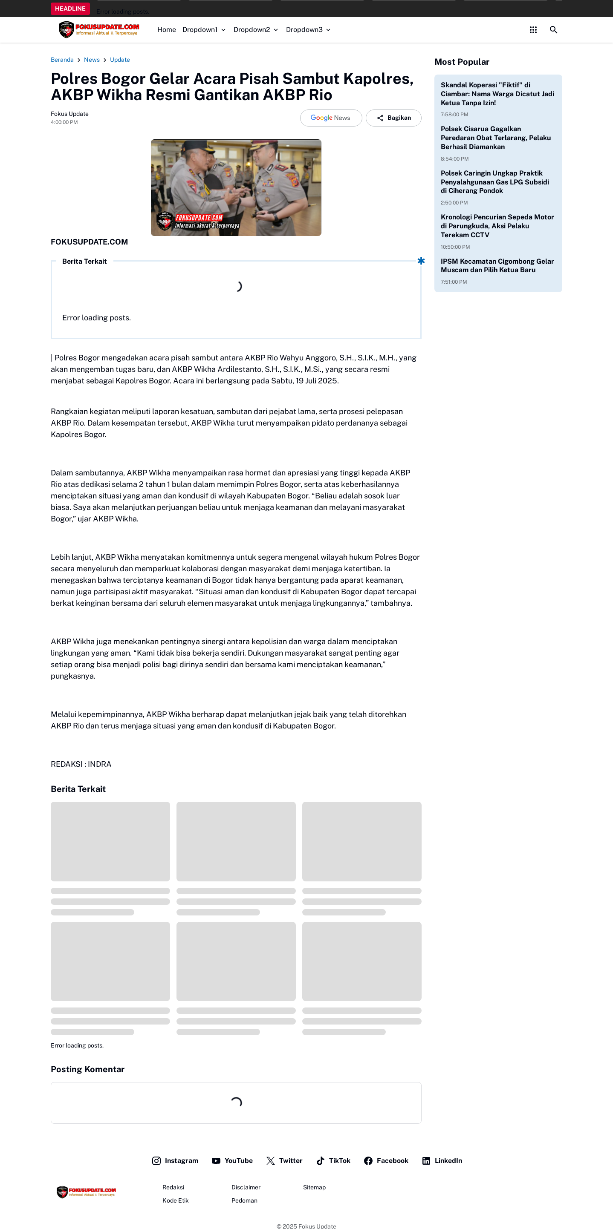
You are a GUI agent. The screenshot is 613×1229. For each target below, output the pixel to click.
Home (166, 30)
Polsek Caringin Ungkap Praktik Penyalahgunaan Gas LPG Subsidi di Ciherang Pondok (495, 182)
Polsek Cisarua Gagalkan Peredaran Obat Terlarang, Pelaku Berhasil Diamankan (496, 138)
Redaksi (173, 1187)
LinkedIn (441, 1161)
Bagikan (393, 118)
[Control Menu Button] (533, 29)
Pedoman (244, 1200)
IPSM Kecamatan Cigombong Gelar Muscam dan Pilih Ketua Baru (497, 265)
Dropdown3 (309, 30)
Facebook (385, 1161)
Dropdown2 (257, 30)
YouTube (232, 1161)
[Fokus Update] (85, 1192)
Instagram (174, 1161)
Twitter (284, 1161)
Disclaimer (245, 1187)
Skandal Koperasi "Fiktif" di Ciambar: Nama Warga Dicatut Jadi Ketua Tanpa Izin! (497, 94)
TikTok (332, 1161)
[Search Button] (553, 29)
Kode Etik (175, 1200)
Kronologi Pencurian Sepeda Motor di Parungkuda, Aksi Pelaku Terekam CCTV (497, 226)
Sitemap (314, 1187)
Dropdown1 (204, 30)
